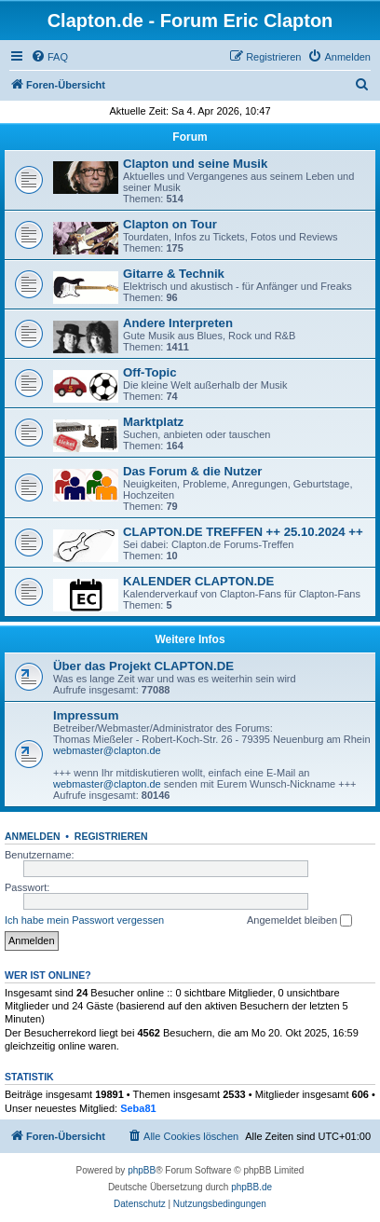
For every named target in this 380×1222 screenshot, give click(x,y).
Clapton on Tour (170, 224)
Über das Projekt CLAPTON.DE (143, 666)
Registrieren (111, 836)
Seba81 (138, 1108)
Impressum (85, 715)
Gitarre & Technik (173, 274)
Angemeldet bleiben (299, 920)
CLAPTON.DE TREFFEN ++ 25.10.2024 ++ (243, 532)
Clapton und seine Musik (195, 164)
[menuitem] (49, 57)
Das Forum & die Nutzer (192, 471)
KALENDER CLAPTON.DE (198, 581)
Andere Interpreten (178, 323)
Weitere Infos (189, 639)
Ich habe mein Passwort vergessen (84, 920)
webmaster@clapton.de (107, 750)
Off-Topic (150, 372)
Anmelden (33, 836)
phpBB (142, 1170)
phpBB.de (251, 1187)
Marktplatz (153, 422)
